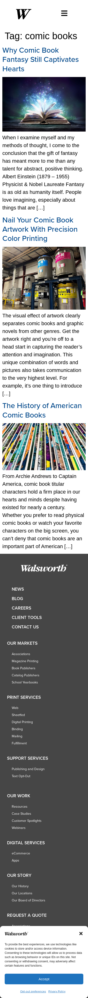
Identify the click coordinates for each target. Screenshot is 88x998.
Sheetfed (18, 714)
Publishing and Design (28, 769)
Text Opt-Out (21, 776)
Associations (21, 654)
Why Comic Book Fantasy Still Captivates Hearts (40, 59)
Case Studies (21, 813)
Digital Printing (22, 722)
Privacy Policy (56, 991)
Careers (21, 608)
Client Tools (27, 617)
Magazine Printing (25, 661)
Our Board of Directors (28, 900)
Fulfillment (19, 743)
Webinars (19, 827)
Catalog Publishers (25, 675)
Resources (19, 806)
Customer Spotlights (27, 820)
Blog (17, 598)
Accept (44, 979)
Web (15, 707)
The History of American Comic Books (42, 410)
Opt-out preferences (33, 991)
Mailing (17, 736)
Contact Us (25, 627)
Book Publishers (23, 668)
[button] (81, 933)
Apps (15, 860)
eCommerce (21, 853)
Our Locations (22, 893)
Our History (20, 886)
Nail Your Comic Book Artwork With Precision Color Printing (40, 229)
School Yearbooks (25, 682)
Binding (17, 729)
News (18, 589)
